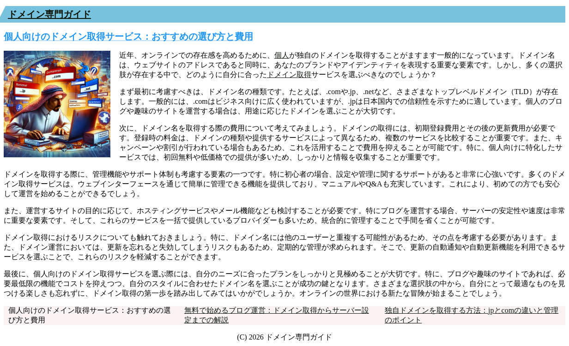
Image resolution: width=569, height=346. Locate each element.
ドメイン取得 (289, 74)
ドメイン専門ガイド (49, 14)
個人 (281, 55)
